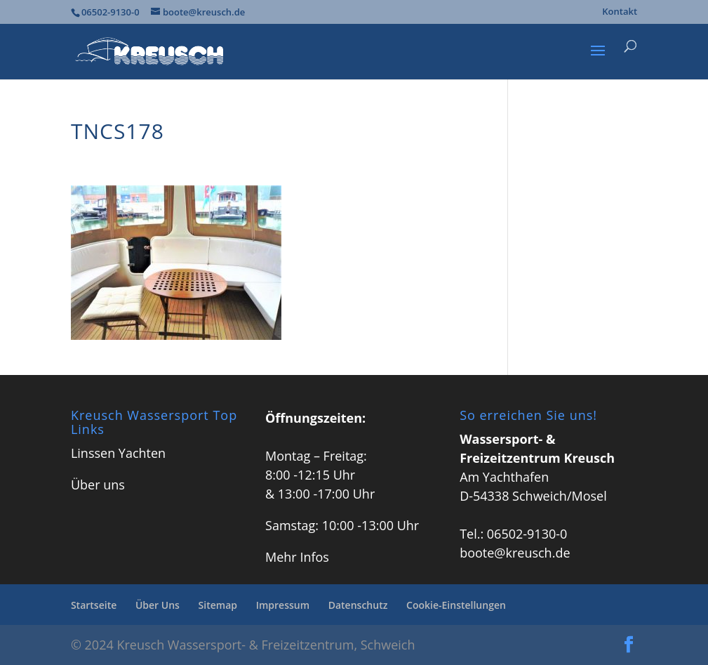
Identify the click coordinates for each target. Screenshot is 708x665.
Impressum (282, 605)
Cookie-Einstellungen (456, 605)
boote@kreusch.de (515, 552)
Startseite (93, 605)
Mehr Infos (297, 556)
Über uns (98, 484)
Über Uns (157, 605)
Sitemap (218, 605)
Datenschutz (358, 605)
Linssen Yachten (118, 453)
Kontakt (619, 12)
